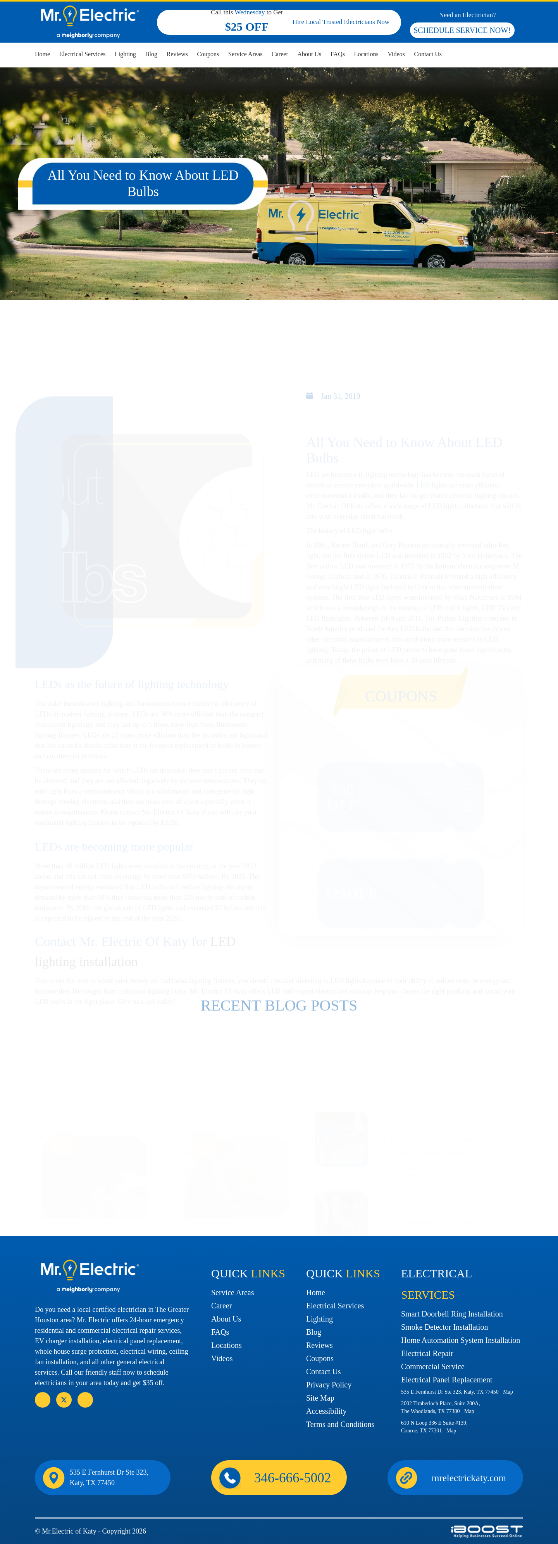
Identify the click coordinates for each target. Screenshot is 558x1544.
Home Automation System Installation (460, 1340)
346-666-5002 (489, 57)
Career (280, 54)
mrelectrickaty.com (469, 1478)
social (64, 1400)
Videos (396, 54)
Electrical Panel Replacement (446, 1379)
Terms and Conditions (340, 1424)
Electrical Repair (427, 1353)
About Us (309, 54)
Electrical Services (82, 54)
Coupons (208, 54)
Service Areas (245, 54)
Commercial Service (433, 1366)
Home (42, 54)
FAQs (338, 54)
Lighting (125, 54)
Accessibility (326, 1411)
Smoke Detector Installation (444, 1327)
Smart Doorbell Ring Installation (452, 1314)
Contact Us (428, 54)
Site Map (320, 1398)
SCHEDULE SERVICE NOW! (462, 30)
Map (508, 1392)
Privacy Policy (328, 1384)
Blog (151, 54)
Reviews (177, 54)
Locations (366, 54)
